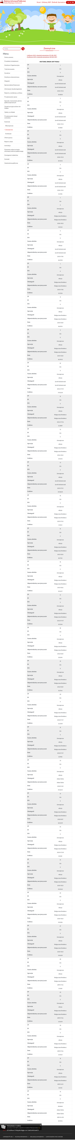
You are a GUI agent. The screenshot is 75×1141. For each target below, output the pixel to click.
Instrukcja (7, 147)
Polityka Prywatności (21, 1138)
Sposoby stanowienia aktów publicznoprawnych (13, 103)
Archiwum (8, 135)
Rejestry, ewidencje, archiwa (13, 94)
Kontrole (7, 123)
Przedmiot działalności (11, 62)
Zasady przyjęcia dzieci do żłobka (12, 108)
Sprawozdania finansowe (12, 86)
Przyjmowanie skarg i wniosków (11, 118)
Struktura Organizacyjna (11, 66)
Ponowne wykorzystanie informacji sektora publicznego (13, 151)
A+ (69, 3)
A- (67, 3)
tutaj (39, 1127)
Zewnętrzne (9, 131)
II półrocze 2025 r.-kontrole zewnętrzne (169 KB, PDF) (42, 58)
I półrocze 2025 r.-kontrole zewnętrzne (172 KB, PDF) (41, 56)
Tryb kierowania (9, 70)
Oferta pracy (8, 139)
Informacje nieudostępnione (13, 90)
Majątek (7, 82)
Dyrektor (7, 74)
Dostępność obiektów (11, 156)
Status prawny (8, 58)
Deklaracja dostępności (37, 1138)
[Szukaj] (23, 50)
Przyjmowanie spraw (10, 98)
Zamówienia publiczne (11, 164)
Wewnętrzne (9, 127)
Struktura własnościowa (11, 78)
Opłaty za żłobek (9, 113)
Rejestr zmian (8, 143)
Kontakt (7, 160)
